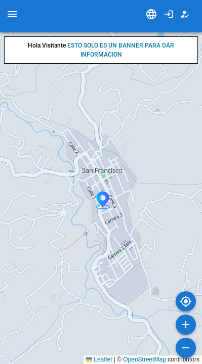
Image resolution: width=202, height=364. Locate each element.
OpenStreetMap (144, 359)
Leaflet (99, 359)
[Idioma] (151, 14)
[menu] (12, 14)
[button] (103, 200)
